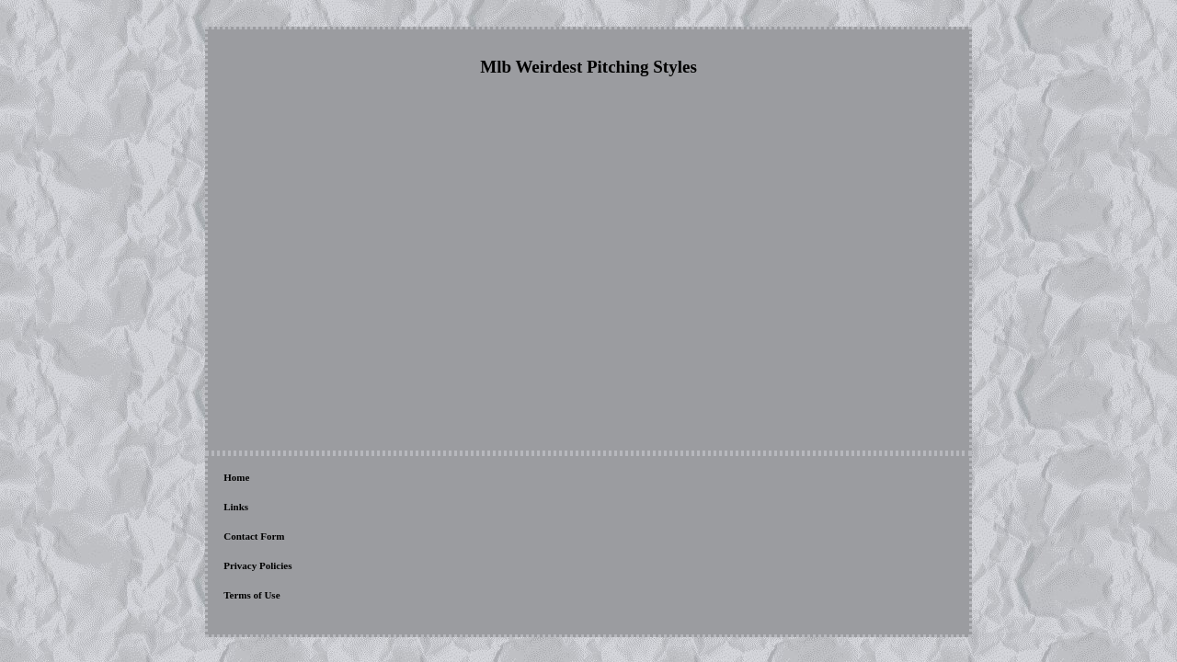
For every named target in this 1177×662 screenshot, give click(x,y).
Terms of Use (494, 479)
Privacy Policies (417, 479)
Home (236, 479)
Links (277, 479)
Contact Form (335, 479)
